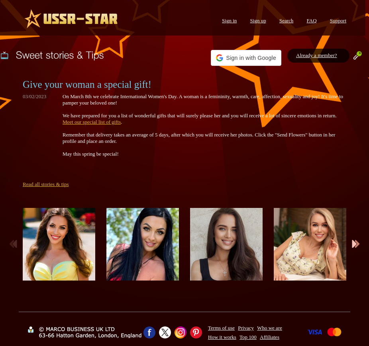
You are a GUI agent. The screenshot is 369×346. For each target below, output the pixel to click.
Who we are (269, 328)
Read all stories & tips (46, 184)
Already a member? (316, 55)
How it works (222, 337)
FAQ (312, 21)
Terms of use (221, 328)
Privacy (246, 328)
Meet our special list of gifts (92, 122)
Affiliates (269, 337)
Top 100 (248, 337)
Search (286, 21)
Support (338, 21)
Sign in (229, 21)
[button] (246, 58)
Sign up (258, 21)
